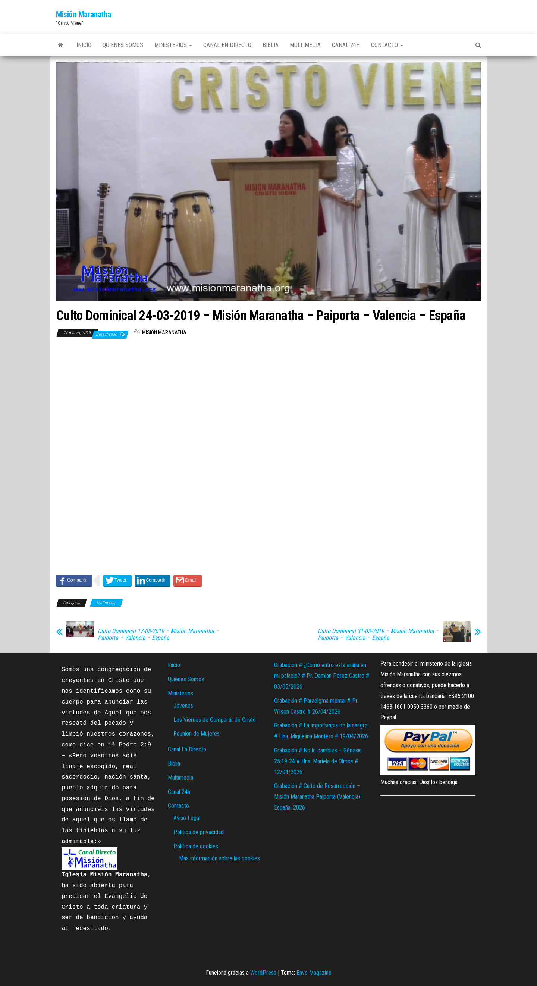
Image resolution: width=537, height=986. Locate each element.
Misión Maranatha (83, 14)
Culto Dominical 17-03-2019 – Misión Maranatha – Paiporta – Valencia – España (158, 634)
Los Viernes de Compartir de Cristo (214, 719)
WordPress (263, 972)
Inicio (83, 44)
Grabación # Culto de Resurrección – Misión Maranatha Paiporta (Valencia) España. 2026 (317, 796)
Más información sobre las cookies (219, 858)
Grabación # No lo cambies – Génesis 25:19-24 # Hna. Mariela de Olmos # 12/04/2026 (318, 761)
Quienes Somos (123, 44)
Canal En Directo (227, 44)
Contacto (387, 44)
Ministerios (173, 44)
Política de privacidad (198, 832)
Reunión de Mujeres (196, 733)
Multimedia (305, 44)
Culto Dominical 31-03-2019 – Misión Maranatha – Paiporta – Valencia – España (378, 634)
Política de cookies (195, 846)
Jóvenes (183, 705)
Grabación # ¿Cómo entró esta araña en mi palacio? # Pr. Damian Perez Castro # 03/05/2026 (321, 675)
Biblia (271, 44)
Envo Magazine (314, 972)
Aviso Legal (186, 817)
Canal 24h (346, 44)
